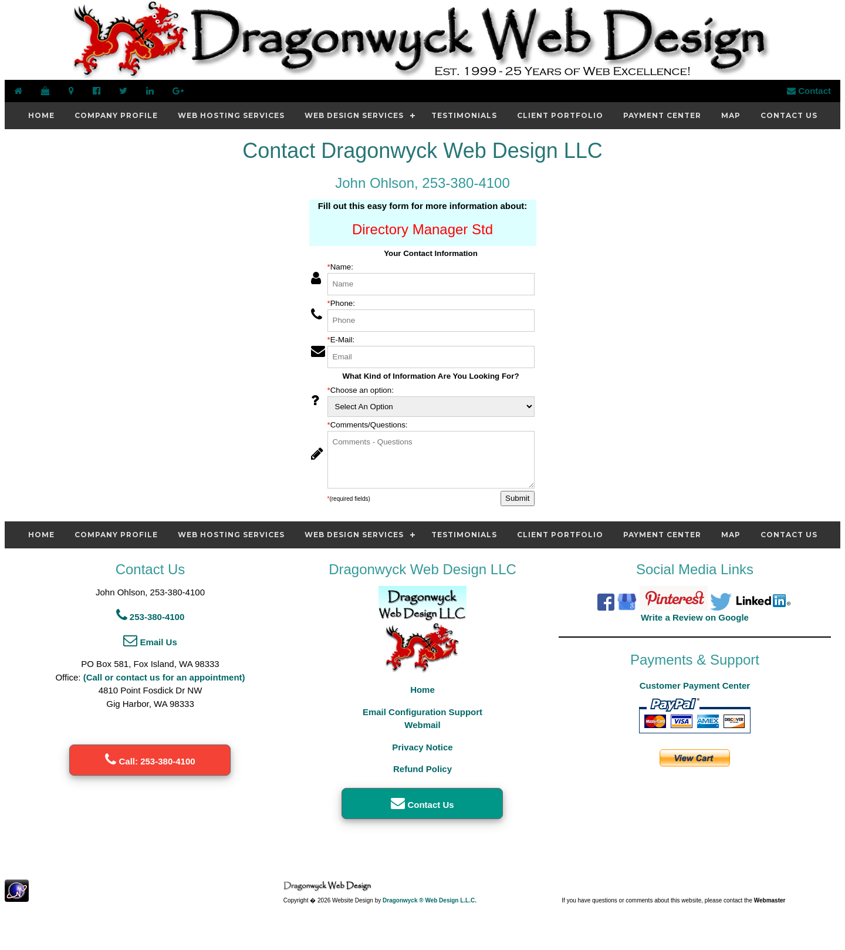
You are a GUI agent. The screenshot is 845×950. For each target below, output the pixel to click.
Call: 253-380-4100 (150, 761)
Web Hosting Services (231, 115)
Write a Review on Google (695, 617)
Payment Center (662, 115)
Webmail (422, 725)
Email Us (150, 642)
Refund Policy (422, 769)
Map (731, 115)
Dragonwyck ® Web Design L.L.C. (429, 900)
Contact (809, 91)
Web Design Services (354, 115)
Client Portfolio (560, 115)
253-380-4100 (150, 617)
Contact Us (788, 115)
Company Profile (116, 115)
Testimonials (464, 115)
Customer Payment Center (695, 685)
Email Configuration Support (422, 712)
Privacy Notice (422, 747)
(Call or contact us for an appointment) (164, 677)
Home (41, 115)
